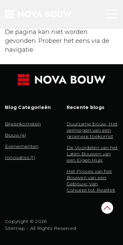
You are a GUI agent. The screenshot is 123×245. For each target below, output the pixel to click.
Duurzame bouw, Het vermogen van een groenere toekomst (92, 130)
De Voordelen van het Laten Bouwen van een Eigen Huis (92, 154)
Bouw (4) (15, 135)
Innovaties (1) (20, 157)
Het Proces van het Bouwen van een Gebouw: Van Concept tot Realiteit (91, 180)
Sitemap (15, 228)
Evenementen (21, 146)
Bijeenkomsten (23, 124)
